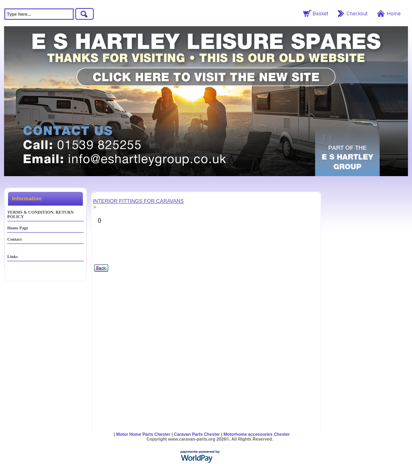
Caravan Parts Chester (197, 434)
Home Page (17, 228)
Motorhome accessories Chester (256, 434)
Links (12, 256)
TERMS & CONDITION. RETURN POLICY (40, 214)
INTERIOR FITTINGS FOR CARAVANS (138, 201)
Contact (14, 239)
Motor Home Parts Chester (143, 434)
